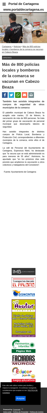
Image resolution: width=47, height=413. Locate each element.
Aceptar (20, 398)
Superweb (16, 409)
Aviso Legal (7, 412)
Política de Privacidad (20, 412)
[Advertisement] (20, 249)
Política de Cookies (36, 412)
